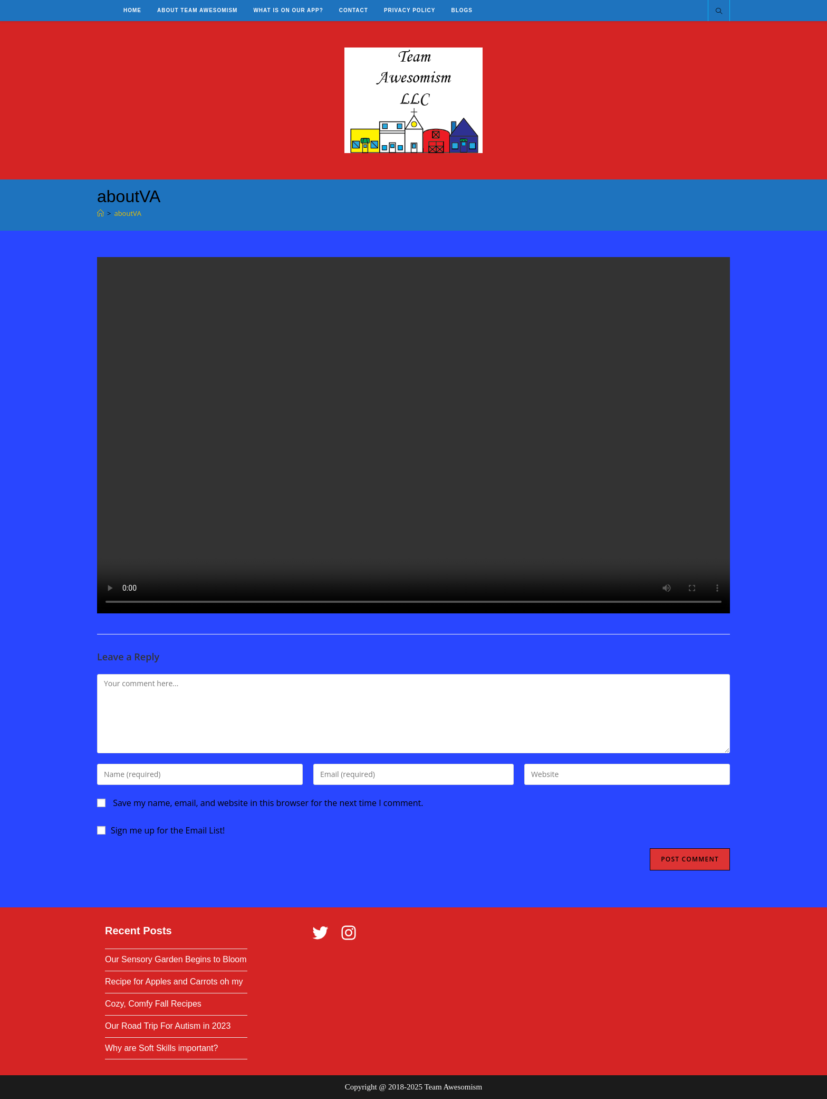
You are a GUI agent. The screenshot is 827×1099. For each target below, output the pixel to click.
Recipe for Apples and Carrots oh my (174, 981)
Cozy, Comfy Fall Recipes (153, 1003)
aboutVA (127, 213)
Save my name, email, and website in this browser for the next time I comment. (268, 803)
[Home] (100, 213)
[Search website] (718, 11)
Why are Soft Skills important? (161, 1048)
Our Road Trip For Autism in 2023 (167, 1025)
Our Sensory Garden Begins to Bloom (176, 959)
